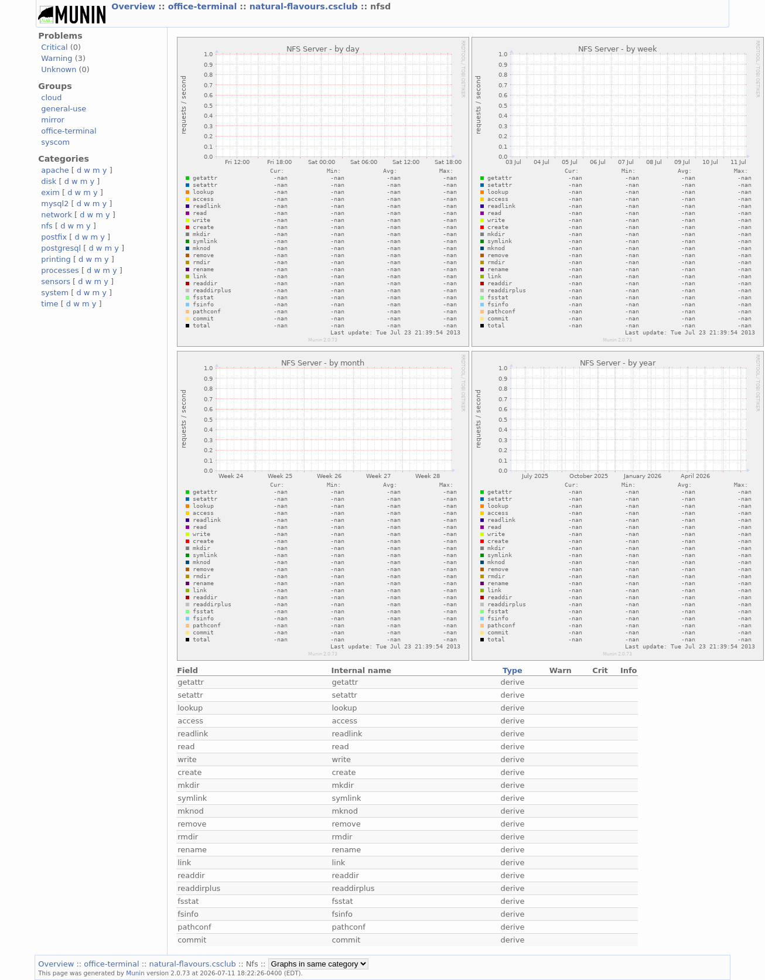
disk (48, 181)
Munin (135, 972)
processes (60, 270)
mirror (52, 119)
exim (50, 192)
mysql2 (55, 203)
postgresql (61, 248)
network (56, 214)
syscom (55, 142)
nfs (47, 225)
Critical (54, 47)
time (49, 303)
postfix (54, 237)
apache (55, 170)
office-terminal (204, 6)
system (55, 292)
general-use (63, 108)
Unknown (58, 69)
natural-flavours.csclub (305, 6)
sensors (55, 281)
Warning (56, 58)
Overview (134, 6)
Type (512, 670)
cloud (51, 97)
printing (55, 259)
